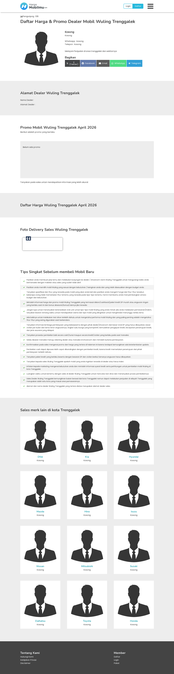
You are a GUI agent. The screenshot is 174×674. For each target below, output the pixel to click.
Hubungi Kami (26, 656)
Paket (116, 663)
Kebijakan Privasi (28, 660)
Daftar (138, 6)
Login (128, 6)
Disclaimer (25, 663)
